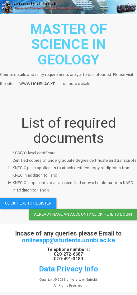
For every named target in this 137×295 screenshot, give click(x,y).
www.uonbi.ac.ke (37, 83)
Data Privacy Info (68, 269)
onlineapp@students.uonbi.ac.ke (68, 240)
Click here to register (28, 203)
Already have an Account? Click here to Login (83, 214)
